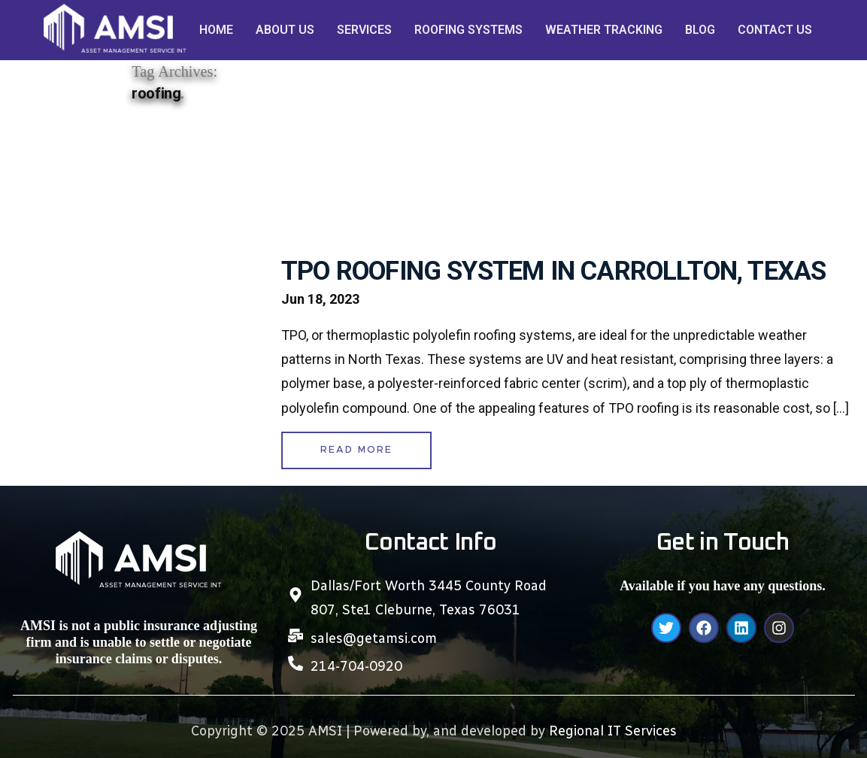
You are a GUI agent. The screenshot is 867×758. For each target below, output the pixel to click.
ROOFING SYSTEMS (468, 30)
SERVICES (364, 30)
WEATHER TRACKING (603, 30)
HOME (216, 30)
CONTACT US (775, 30)
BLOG (700, 30)
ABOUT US (285, 30)
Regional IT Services (613, 731)
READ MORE (356, 450)
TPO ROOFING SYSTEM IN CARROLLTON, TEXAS (553, 271)
